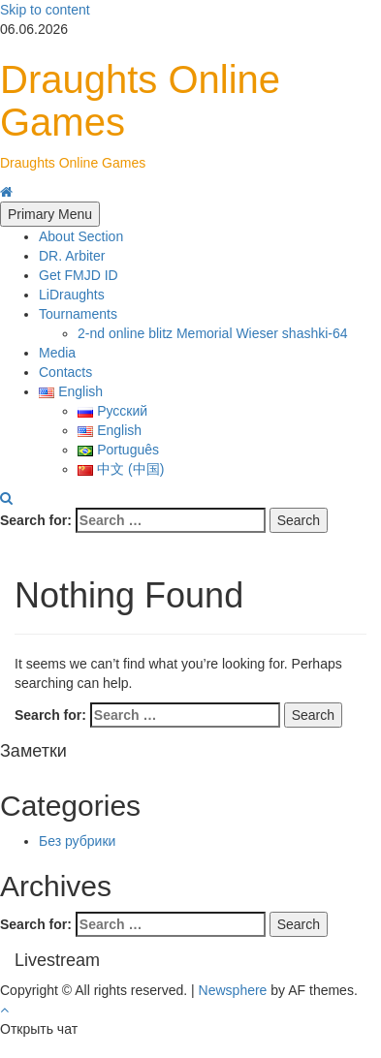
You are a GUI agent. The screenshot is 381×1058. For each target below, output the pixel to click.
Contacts (65, 372)
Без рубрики (77, 841)
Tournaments (78, 314)
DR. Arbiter (72, 256)
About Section (81, 236)
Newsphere (233, 990)
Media (57, 352)
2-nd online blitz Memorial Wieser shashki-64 (213, 333)
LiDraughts (72, 294)
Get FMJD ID (78, 275)
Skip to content (45, 9)
